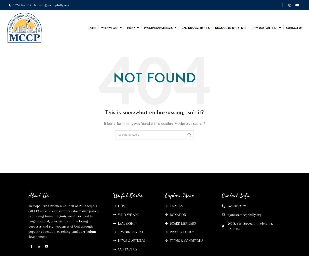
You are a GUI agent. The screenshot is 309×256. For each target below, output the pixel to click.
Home (92, 27)
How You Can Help (266, 27)
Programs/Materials (160, 27)
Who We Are (111, 27)
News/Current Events (230, 27)
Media (133, 27)
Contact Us (294, 27)
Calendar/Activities (196, 27)
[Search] (154, 134)
